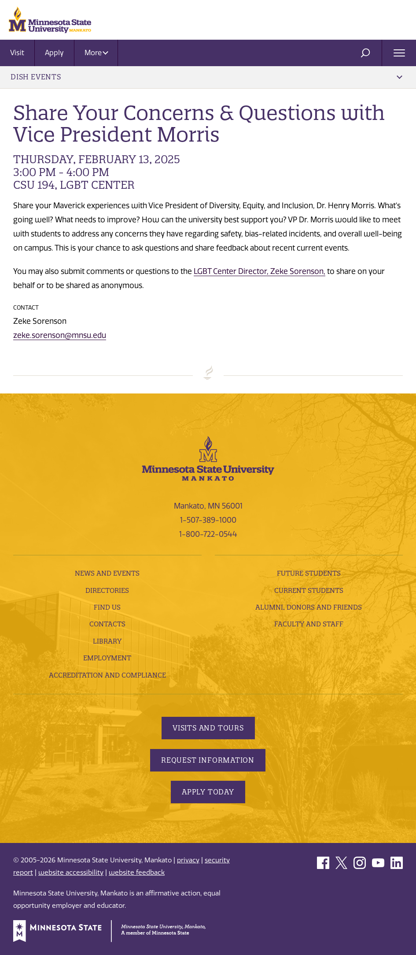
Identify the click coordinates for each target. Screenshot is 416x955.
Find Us (107, 607)
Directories (107, 590)
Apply (54, 53)
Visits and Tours (208, 727)
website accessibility (70, 872)
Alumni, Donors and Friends (308, 607)
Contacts (107, 624)
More (96, 53)
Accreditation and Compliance (107, 675)
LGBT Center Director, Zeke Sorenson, (259, 271)
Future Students (309, 573)
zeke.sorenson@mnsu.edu (59, 335)
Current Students (308, 590)
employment (107, 658)
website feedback (137, 872)
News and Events (107, 573)
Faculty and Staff (308, 624)
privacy (188, 860)
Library (107, 641)
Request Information (207, 760)
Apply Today (208, 791)
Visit (17, 53)
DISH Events (206, 76)
